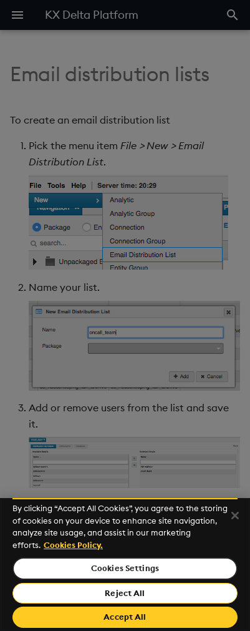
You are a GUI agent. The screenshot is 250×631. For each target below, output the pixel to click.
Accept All (124, 617)
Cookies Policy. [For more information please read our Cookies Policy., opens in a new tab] (73, 545)
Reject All (125, 593)
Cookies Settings (125, 568)
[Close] (235, 515)
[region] (125, 564)
